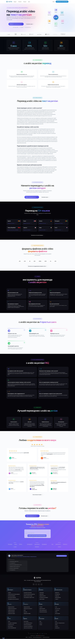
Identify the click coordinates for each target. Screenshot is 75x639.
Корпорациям (42, 592)
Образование (42, 594)
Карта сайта (30, 637)
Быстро (49, 580)
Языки (9, 621)
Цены (29, 1)
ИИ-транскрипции (44, 580)
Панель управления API (43, 610)
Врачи (25, 610)
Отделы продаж (42, 599)
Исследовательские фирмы (44, 597)
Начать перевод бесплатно (32, 197)
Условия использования (46, 637)
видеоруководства (33, 556)
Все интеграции (57, 613)
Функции (9, 592)
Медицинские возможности (28, 608)
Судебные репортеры (11, 610)
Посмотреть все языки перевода (37, 235)
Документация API (42, 608)
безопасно (39, 581)
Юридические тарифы (11, 613)
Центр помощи (26, 621)
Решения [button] (19, 1)
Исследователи (57, 594)
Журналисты (57, 592)
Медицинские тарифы (27, 613)
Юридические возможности (12, 608)
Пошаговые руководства (27, 624)
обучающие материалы (26, 556)
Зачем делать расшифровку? (28, 626)
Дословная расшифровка (12, 597)
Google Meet (57, 610)
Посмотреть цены (45, 197)
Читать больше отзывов (37, 494)
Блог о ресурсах (10, 626)
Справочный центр (19, 556)
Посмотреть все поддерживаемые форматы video (37, 266)
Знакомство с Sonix (11, 624)
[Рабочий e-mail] (37, 533)
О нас (56, 621)
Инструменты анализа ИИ (28, 592)
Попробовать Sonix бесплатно (62, 1)
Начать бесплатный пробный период (37, 535)
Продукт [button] (15, 1)
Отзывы (41, 624)
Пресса (56, 624)
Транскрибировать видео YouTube (29, 597)
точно (35, 581)
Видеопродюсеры (58, 597)
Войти (54, 1)
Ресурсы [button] (24, 1)
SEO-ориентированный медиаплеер (29, 594)
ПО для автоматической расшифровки (14, 594)
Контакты (56, 626)
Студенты (56, 599)
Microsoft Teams (57, 608)
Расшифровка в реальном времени (13, 599)
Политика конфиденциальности (37, 637)
